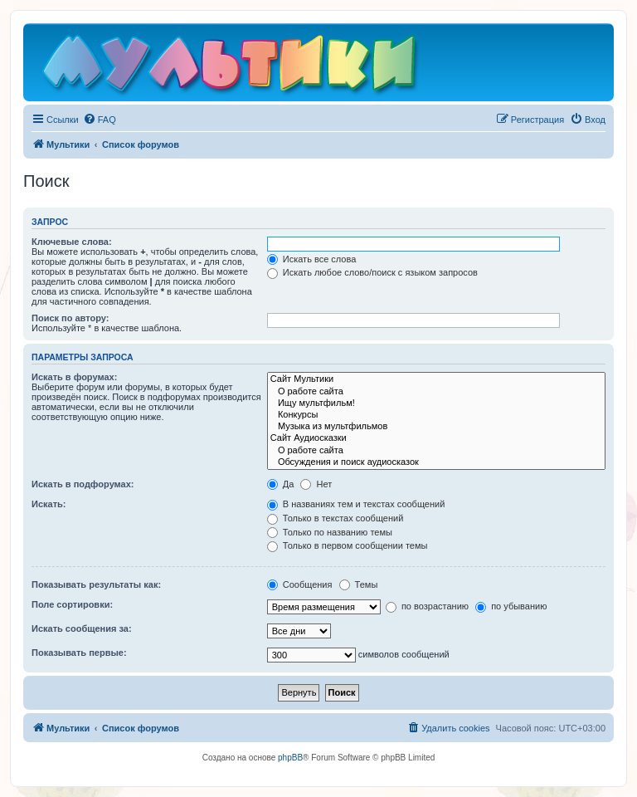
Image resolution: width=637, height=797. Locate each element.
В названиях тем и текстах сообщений (356, 504)
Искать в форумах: (74, 377)
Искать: (49, 504)
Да (280, 484)
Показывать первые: (79, 653)
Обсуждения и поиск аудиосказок (436, 462)
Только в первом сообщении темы (347, 545)
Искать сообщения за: (82, 628)
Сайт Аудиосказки (436, 438)
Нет (316, 484)
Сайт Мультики (436, 379)
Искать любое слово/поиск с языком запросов (372, 272)
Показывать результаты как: (96, 584)
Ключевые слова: (72, 242)
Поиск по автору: (70, 318)
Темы (358, 584)
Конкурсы (436, 415)
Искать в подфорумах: (83, 484)
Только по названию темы (329, 532)
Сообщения (300, 584)
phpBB (290, 757)
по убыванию (511, 606)
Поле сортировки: (72, 604)
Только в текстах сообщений (335, 518)
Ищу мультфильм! (436, 403)
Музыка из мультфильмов (436, 427)
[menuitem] (99, 120)
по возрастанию (427, 606)
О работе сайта (436, 392)
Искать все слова (312, 259)
